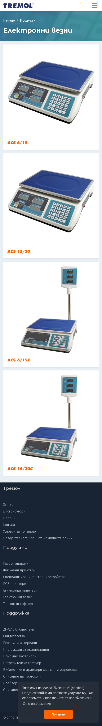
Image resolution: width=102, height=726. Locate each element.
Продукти (27, 20)
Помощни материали (19, 656)
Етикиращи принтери (20, 590)
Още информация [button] (37, 703)
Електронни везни (17, 597)
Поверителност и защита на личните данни (38, 538)
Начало (9, 20)
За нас (8, 505)
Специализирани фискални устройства (34, 577)
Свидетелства (14, 636)
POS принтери (14, 584)
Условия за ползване (19, 531)
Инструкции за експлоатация (26, 650)
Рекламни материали (20, 643)
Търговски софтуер (18, 604)
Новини (9, 518)
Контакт (9, 525)
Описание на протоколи (22, 676)
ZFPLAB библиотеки (18, 629)
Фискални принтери (19, 570)
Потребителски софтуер (22, 663)
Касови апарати (15, 564)
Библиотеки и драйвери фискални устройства (40, 670)
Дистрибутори (14, 511)
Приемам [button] (58, 714)
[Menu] (94, 6)
